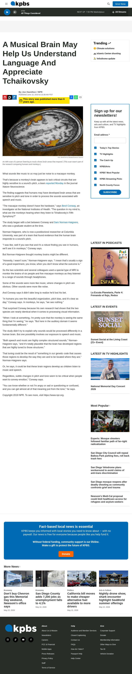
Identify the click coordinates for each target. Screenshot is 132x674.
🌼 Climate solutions (103, 48)
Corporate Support (107, 631)
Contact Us (75, 640)
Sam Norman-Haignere (66, 222)
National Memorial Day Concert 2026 (108, 387)
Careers (45, 640)
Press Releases (48, 654)
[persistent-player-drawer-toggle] (119, 13)
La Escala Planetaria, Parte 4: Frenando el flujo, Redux (107, 294)
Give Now (120, 3)
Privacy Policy (47, 658)
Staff (43, 663)
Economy (8, 590)
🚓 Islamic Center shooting (107, 53)
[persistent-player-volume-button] (15, 13)
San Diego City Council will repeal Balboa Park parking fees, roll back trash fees (110, 456)
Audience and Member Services (83, 631)
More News (12, 566)
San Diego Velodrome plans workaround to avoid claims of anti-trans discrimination (107, 470)
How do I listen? (77, 649)
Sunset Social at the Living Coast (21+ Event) (109, 341)
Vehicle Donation (107, 654)
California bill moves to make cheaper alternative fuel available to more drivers (81, 600)
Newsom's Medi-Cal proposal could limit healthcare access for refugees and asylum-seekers (109, 499)
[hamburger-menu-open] (6, 3)
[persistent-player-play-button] (7, 13)
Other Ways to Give (108, 644)
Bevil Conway (69, 206)
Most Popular (101, 405)
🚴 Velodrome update (104, 58)
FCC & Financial (48, 644)
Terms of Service (48, 668)
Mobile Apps (46, 649)
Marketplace (99, 13)
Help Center (76, 658)
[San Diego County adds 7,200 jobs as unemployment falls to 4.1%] (50, 579)
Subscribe (110, 192)
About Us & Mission (49, 631)
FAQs (73, 644)
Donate (66, 554)
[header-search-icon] (108, 4)
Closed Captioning (78, 635)
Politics (70, 590)
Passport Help (76, 654)
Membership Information (110, 640)
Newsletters (46, 635)
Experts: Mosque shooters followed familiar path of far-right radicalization (109, 441)
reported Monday (55, 183)
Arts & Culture (105, 590)
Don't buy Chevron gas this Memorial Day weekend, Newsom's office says (16, 600)
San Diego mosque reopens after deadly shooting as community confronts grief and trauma (109, 485)
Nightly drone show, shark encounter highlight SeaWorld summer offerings (112, 598)
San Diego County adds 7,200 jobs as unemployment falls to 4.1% (49, 598)
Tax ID (102, 649)
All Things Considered (30, 14)
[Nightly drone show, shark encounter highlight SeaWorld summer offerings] (113, 579)
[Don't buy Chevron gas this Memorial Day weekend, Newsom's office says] (18, 579)
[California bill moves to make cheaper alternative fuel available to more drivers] (81, 579)
